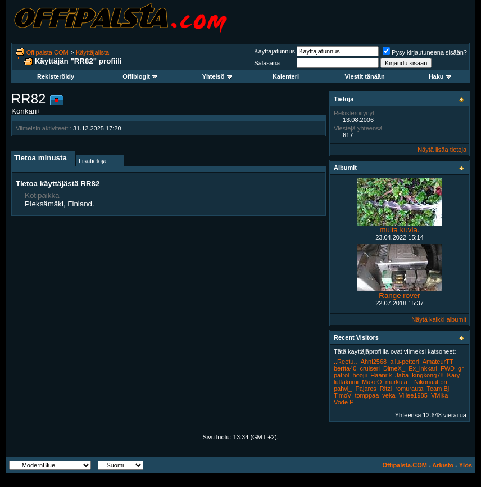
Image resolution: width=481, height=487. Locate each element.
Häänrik (381, 375)
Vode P (343, 402)
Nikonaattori (430, 381)
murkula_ (398, 381)
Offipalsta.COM (47, 52)
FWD (448, 368)
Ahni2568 (374, 361)
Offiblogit (139, 76)
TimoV (342, 395)
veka (388, 395)
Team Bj (438, 388)
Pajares (365, 388)
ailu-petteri (404, 361)
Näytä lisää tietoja (442, 149)
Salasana (267, 63)
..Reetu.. (345, 361)
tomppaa (367, 395)
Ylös (465, 465)
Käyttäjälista (92, 52)
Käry (453, 375)
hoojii (360, 375)
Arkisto (442, 465)
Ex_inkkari (423, 368)
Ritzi (386, 388)
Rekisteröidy (55, 76)
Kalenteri (286, 76)
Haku (440, 76)
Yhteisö (217, 76)
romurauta (409, 388)
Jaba (402, 375)
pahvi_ (343, 388)
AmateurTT (438, 361)
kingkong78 (427, 375)
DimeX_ (394, 368)
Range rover (399, 295)
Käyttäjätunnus (274, 51)
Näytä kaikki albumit (438, 319)
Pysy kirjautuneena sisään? (425, 52)
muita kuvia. (399, 230)
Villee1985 (413, 395)
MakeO (372, 381)
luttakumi (346, 381)
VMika (439, 395)
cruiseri (369, 368)
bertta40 (345, 368)
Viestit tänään (364, 76)
